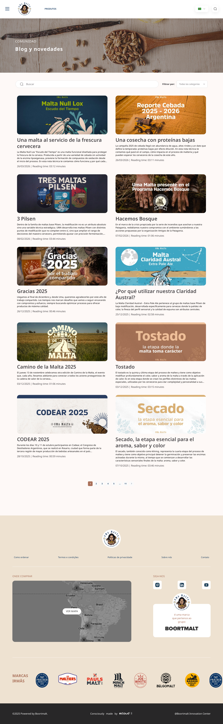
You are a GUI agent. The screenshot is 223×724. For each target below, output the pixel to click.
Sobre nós (167, 557)
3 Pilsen (26, 219)
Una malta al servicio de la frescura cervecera (59, 143)
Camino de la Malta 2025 (46, 367)
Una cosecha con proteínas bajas (155, 140)
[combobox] (87, 84)
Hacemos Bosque (136, 219)
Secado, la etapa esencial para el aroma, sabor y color (155, 442)
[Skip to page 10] (119, 483)
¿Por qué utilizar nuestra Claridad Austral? (156, 294)
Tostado (125, 367)
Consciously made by (111, 713)
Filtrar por (168, 84)
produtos (50, 8)
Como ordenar (21, 557)
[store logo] (26, 9)
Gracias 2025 (32, 291)
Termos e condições (68, 557)
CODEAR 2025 (33, 439)
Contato (205, 557)
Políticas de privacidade (120, 557)
